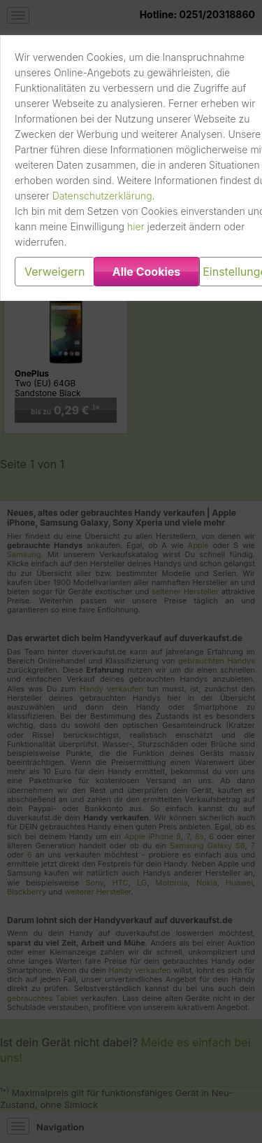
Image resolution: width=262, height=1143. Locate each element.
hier (136, 226)
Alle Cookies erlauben (146, 275)
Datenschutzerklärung (102, 196)
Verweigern (54, 272)
